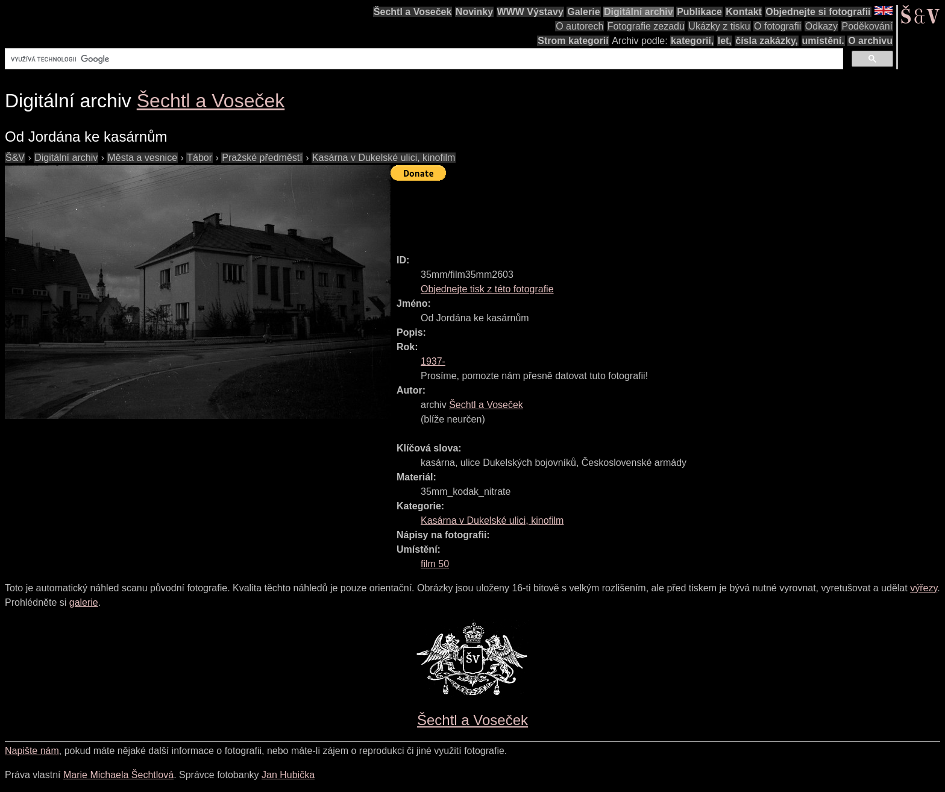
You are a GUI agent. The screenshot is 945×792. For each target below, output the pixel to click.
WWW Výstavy (530, 12)
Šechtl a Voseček (413, 12)
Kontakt (744, 12)
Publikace (699, 12)
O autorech (579, 26)
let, (725, 41)
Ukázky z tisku (719, 26)
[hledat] (423, 59)
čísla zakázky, (766, 41)
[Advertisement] (610, 212)
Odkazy (821, 26)
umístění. (823, 41)
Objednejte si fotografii (817, 12)
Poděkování (867, 26)
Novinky (474, 12)
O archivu (870, 41)
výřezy (923, 588)
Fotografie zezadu (646, 26)
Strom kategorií (573, 41)
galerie (83, 602)
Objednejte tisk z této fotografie (487, 289)
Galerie (583, 12)
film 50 (435, 564)
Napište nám (32, 751)
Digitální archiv (638, 12)
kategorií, (692, 41)
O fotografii (777, 26)
